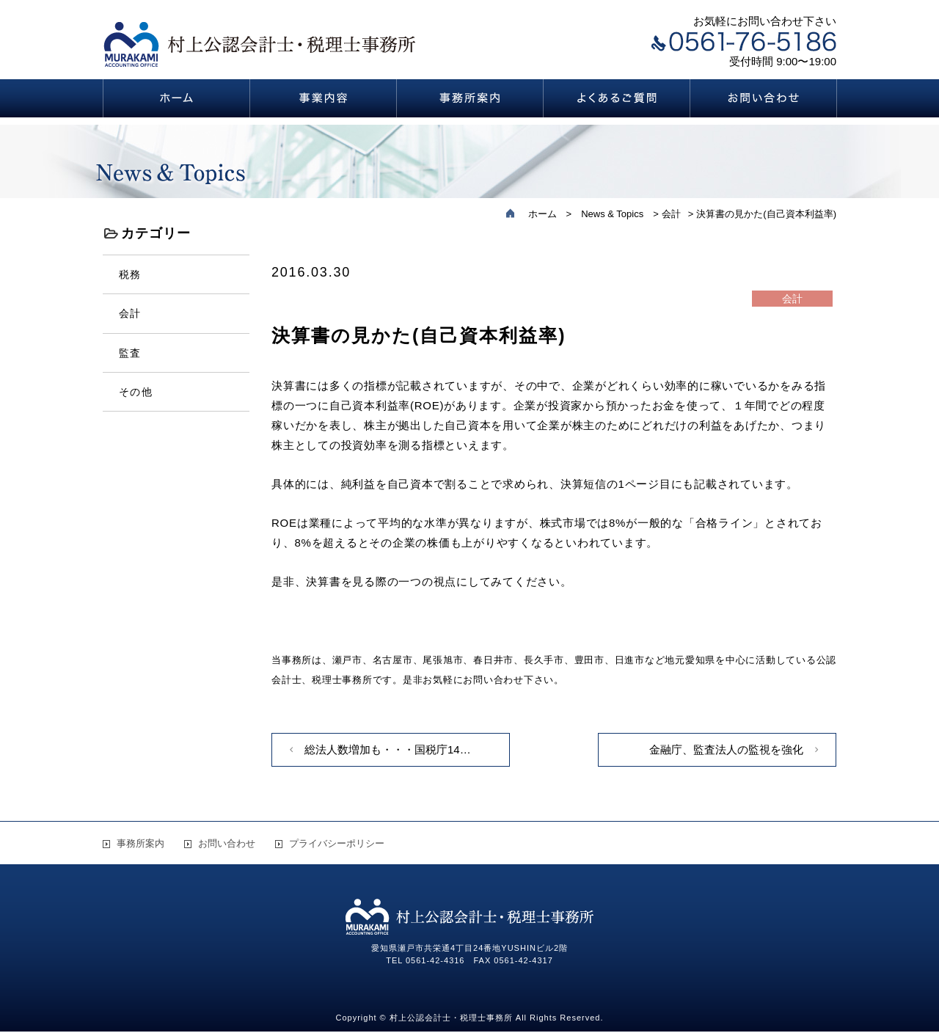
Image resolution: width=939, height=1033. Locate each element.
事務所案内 (140, 843)
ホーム (542, 213)
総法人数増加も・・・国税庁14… (387, 749)
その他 (136, 392)
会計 (130, 313)
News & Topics (612, 213)
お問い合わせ (226, 843)
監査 (130, 353)
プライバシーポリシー (336, 843)
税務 (130, 274)
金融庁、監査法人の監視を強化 (726, 749)
